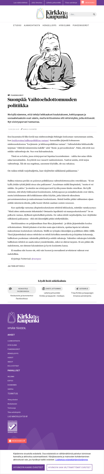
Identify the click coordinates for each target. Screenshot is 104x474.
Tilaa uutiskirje (71, 3)
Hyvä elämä (12, 345)
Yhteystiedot (13, 399)
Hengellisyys (13, 353)
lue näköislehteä (16, 416)
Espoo (10, 380)
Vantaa (10, 389)
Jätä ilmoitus (36, 3)
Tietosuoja (12, 408)
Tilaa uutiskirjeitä (14, 412)
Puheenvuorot (14, 349)
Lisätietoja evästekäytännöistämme (71, 459)
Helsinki (11, 376)
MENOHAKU (90, 3)
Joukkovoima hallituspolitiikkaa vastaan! (30, 140)
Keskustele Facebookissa (23, 289)
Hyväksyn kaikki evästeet (28, 467)
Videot (10, 362)
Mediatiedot (12, 404)
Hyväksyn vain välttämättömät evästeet (69, 467)
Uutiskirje (83, 288)
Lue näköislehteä (20, 3)
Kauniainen (12, 385)
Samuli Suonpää (30, 129)
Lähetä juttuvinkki (53, 3)
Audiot (10, 357)
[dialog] (52, 462)
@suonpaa (36, 259)
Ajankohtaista (14, 341)
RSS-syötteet (13, 366)
